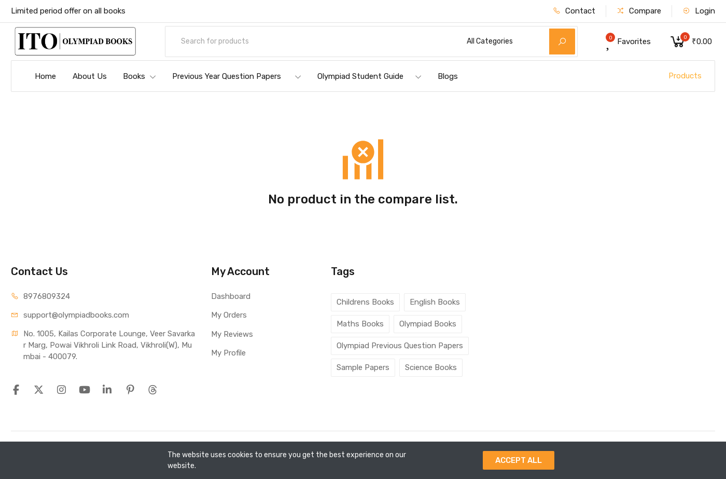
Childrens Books (365, 302)
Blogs (448, 76)
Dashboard (230, 296)
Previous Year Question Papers (237, 76)
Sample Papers (363, 367)
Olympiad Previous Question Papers (400, 345)
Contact (574, 11)
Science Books (431, 367)
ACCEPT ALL (518, 460)
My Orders (229, 315)
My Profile (228, 353)
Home (45, 76)
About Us (90, 76)
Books (140, 76)
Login (698, 11)
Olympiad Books (427, 324)
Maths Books (360, 324)
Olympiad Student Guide (369, 76)
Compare (639, 11)
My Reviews (232, 334)
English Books (435, 302)
